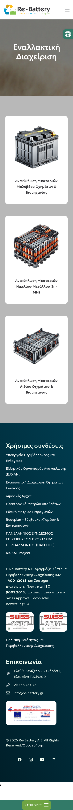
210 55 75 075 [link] (25, 685)
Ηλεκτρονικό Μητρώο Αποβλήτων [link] (33, 504)
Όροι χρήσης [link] (33, 745)
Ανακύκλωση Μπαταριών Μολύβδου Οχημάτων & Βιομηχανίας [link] (36, 186)
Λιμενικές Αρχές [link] (19, 496)
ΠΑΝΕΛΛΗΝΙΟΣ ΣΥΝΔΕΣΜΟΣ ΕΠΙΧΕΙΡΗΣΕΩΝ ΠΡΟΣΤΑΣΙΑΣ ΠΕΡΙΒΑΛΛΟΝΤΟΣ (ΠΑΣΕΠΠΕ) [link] (30, 539)
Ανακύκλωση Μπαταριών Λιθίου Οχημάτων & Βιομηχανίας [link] (36, 386)
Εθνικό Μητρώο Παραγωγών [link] (29, 512)
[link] (68, 34)
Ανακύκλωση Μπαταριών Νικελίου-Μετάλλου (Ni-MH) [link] (36, 286)
